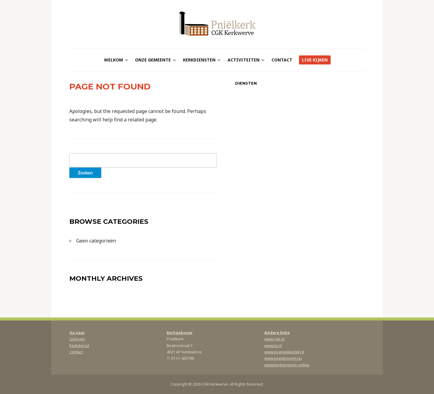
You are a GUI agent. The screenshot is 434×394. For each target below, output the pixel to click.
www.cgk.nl (274, 339)
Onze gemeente (153, 60)
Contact (282, 60)
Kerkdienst (79, 345)
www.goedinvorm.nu (283, 358)
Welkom (113, 60)
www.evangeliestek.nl (284, 352)
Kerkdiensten (199, 60)
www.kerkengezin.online (287, 364)
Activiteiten (243, 60)
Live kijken (315, 60)
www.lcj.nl (273, 345)
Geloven (77, 339)
